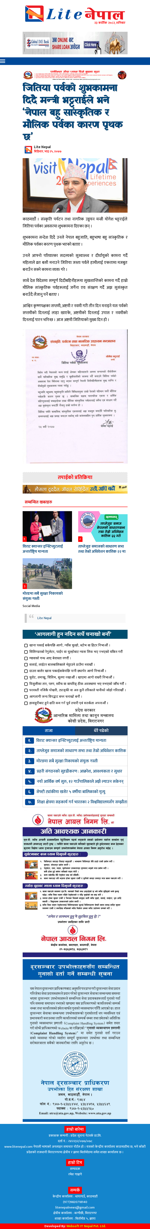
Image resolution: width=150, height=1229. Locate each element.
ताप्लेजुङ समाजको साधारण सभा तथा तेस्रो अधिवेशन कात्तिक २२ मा (102, 549)
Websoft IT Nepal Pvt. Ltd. (86, 1226)
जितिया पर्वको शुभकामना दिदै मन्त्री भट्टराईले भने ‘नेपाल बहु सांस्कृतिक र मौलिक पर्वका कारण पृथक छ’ (72, 113)
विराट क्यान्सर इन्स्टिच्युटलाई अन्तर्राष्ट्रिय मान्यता (43, 549)
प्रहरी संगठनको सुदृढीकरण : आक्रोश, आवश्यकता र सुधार (79, 771)
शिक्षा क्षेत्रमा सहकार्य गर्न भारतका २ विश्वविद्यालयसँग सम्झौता (82, 802)
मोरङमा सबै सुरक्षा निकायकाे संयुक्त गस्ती (43, 596)
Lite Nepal (44, 618)
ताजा (49, 730)
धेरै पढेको (101, 730)
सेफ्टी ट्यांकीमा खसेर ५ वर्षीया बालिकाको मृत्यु (70, 791)
